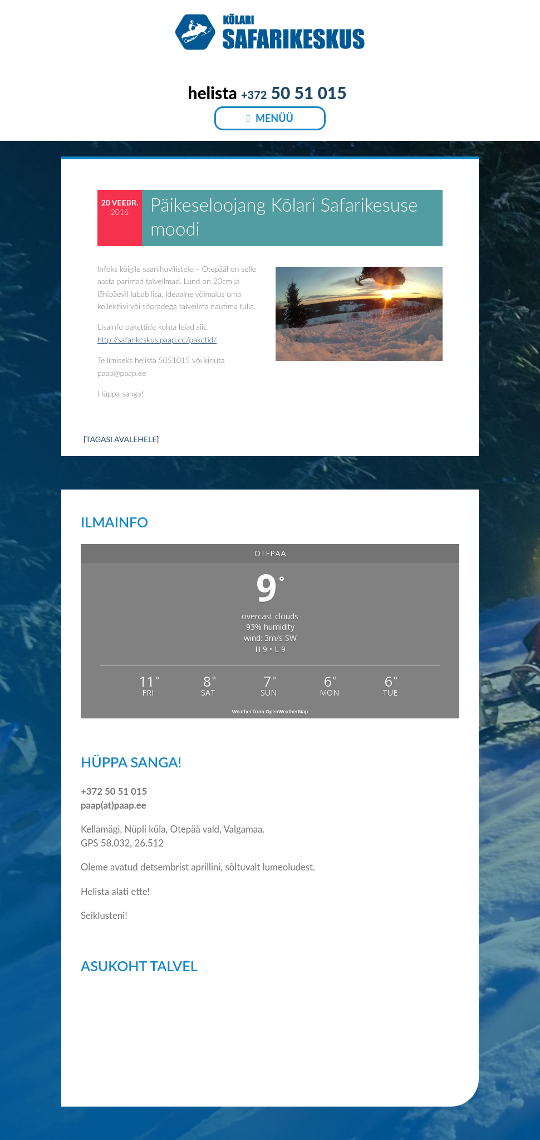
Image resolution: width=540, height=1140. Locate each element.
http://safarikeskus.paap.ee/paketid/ (157, 339)
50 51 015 (294, 92)
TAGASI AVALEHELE (121, 439)
